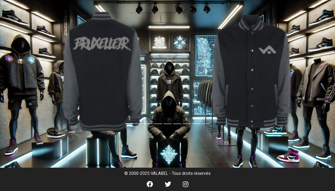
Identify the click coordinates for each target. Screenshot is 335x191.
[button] (42, 71)
